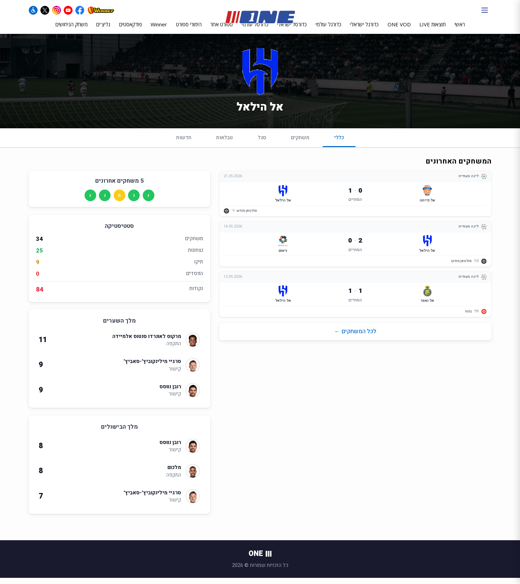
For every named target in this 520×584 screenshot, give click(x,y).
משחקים (300, 143)
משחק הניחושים (71, 29)
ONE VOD (399, 29)
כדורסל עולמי (255, 29)
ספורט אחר (221, 29)
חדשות (183, 143)
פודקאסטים (130, 29)
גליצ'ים (103, 29)
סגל (262, 143)
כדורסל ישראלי (292, 29)
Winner (159, 29)
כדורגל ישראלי (364, 29)
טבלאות (224, 143)
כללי (339, 146)
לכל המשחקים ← (355, 337)
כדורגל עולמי (328, 29)
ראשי (460, 29)
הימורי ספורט (189, 29)
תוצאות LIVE (432, 29)
